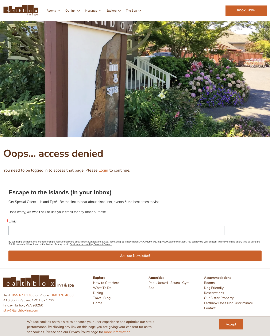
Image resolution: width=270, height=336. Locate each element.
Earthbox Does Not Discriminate (228, 303)
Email (13, 221)
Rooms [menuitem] (51, 11)
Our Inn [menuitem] (70, 11)
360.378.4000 (62, 295)
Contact (210, 308)
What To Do (102, 288)
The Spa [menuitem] (131, 11)
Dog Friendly (214, 288)
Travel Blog (102, 298)
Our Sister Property (219, 298)
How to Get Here (106, 282)
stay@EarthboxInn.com (20, 310)
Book (246, 10)
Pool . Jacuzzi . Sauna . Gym (168, 282)
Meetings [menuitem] (91, 11)
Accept (231, 324)
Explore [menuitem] (111, 11)
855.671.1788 (23, 295)
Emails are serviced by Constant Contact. (91, 244)
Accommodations (217, 277)
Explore (99, 277)
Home (97, 303)
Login (103, 170)
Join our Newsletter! (135, 255)
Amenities (156, 277)
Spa (151, 288)
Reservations (214, 293)
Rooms (209, 282)
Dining (98, 293)
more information (117, 332)
